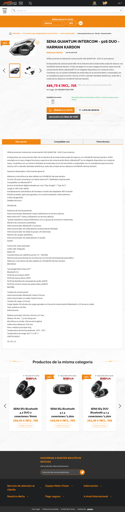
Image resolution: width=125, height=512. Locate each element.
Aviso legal (36, 509)
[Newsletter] (82, 472)
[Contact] (21, 3)
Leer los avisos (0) (71, 52)
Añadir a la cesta (61, 110)
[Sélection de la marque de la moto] (53, 23)
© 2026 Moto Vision (68, 509)
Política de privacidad (50, 509)
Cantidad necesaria (54, 97)
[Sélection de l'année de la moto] (72, 23)
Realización (85, 509)
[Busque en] (14, 10)
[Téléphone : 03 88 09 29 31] (30, 3)
